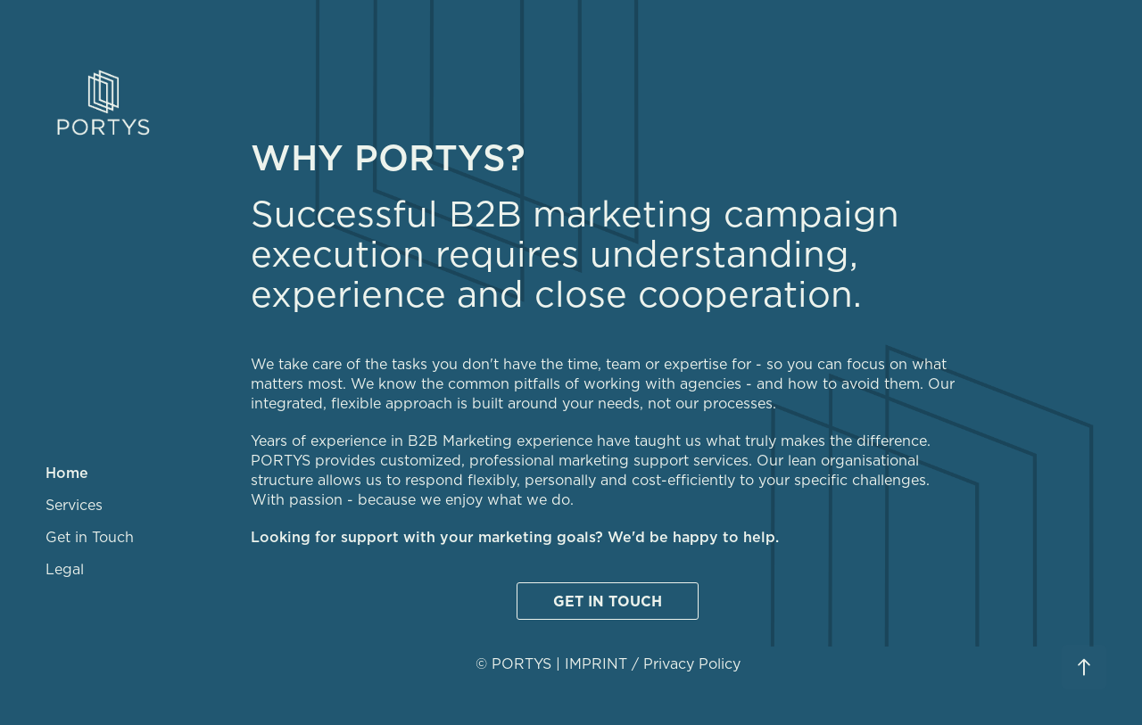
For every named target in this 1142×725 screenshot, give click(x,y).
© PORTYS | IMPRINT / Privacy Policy (608, 663)
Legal (65, 569)
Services (74, 505)
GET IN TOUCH (607, 601)
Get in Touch (90, 537)
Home (67, 472)
